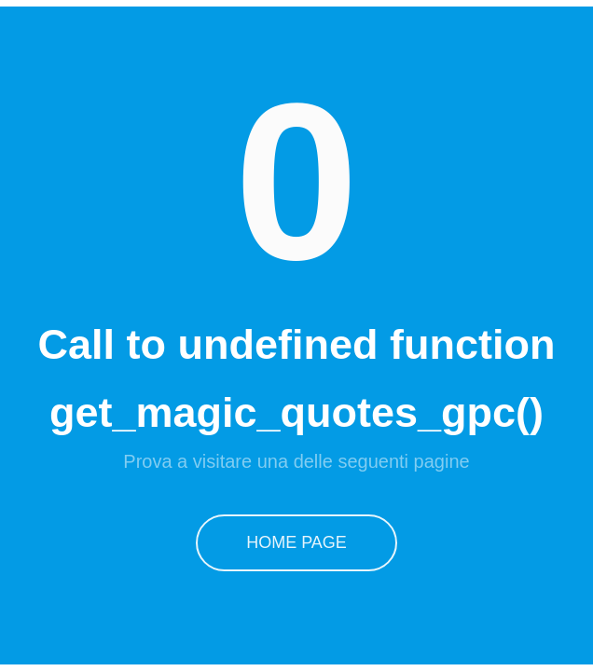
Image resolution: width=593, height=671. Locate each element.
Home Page (297, 540)
